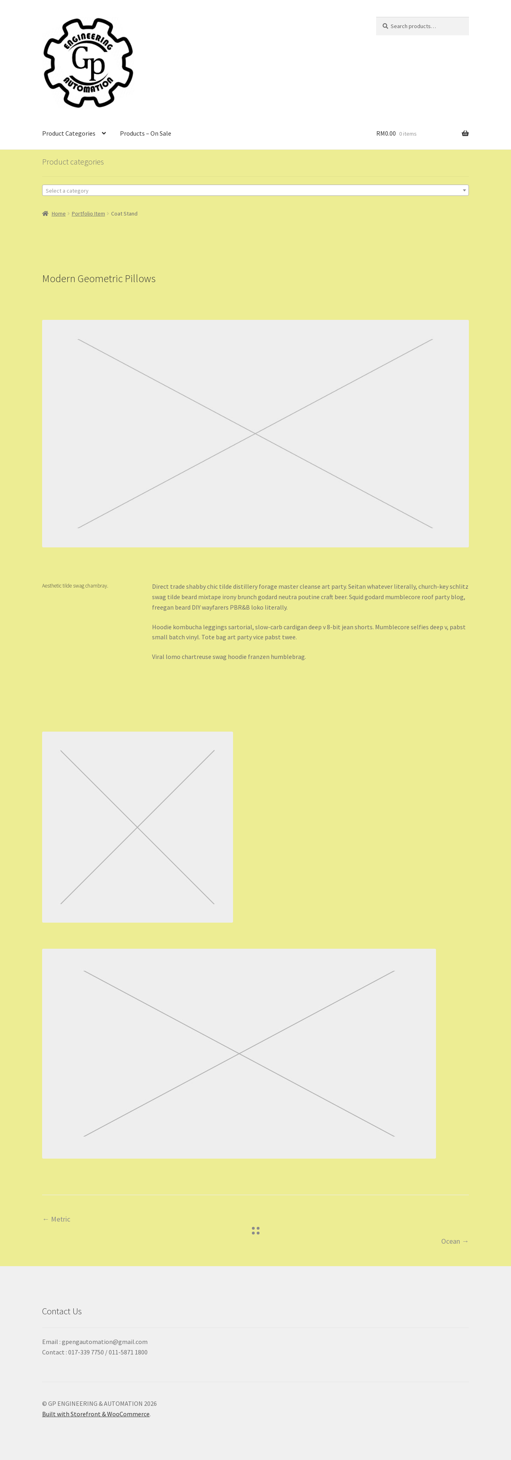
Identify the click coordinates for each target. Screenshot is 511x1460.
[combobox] (255, 190)
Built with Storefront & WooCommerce (96, 1414)
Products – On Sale (145, 133)
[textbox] (255, 190)
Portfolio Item (88, 213)
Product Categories (68, 133)
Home (59, 213)
